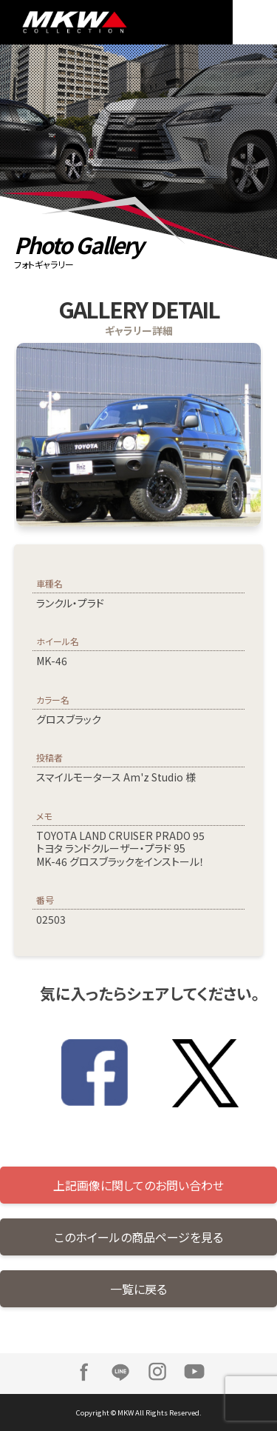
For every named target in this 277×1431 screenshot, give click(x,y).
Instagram (157, 1371)
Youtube (194, 1371)
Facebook (83, 1371)
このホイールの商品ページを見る (138, 1237)
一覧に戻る (138, 1289)
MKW (85, 22)
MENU (255, 22)
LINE (120, 1371)
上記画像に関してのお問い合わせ (138, 1185)
